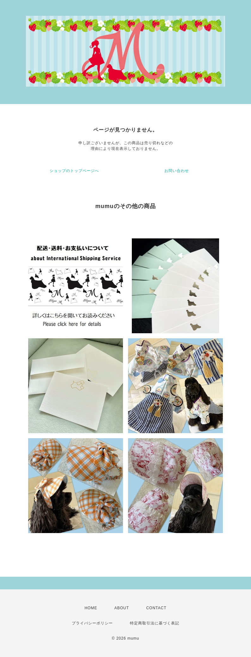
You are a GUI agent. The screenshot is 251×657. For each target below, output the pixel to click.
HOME (90, 608)
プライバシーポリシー (92, 623)
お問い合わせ (176, 171)
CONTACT (156, 608)
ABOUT (121, 608)
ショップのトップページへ (74, 171)
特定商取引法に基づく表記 (154, 623)
